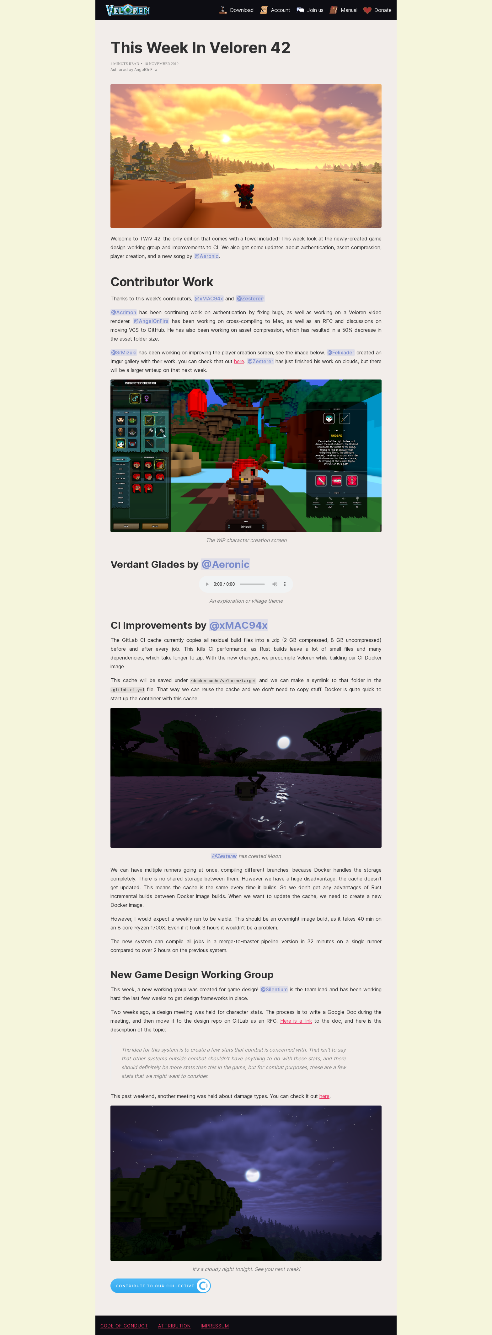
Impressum (215, 1325)
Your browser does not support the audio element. (246, 584)
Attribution (174, 1325)
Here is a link (296, 1020)
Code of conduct (124, 1325)
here (239, 361)
